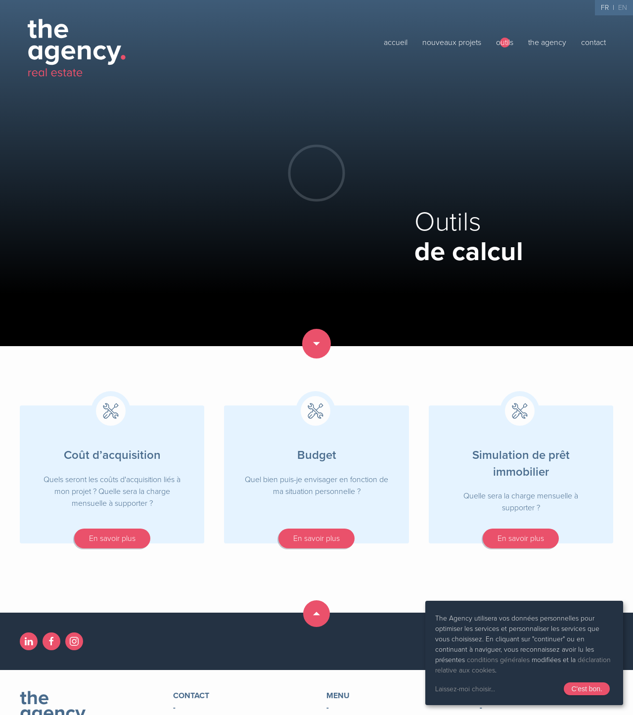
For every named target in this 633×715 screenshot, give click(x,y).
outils (504, 42)
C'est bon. (586, 689)
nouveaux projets (451, 42)
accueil (395, 42)
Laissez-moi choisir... (465, 689)
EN (622, 7)
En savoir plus (112, 538)
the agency (547, 42)
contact (593, 42)
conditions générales (498, 660)
